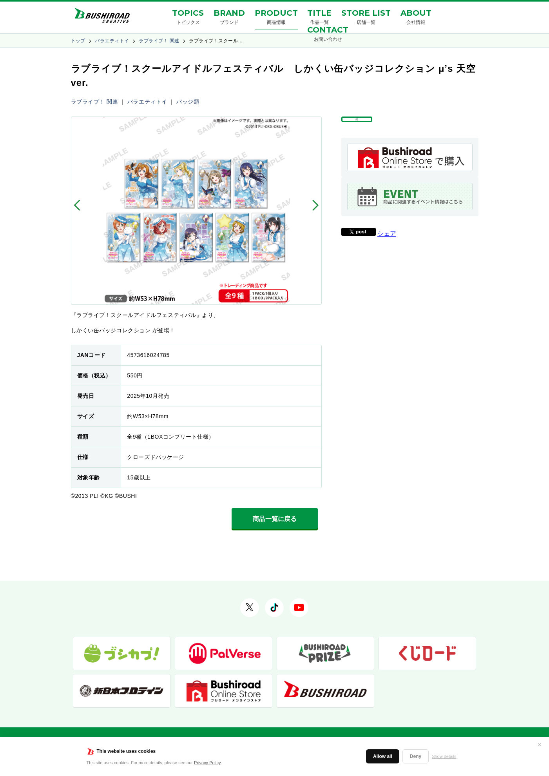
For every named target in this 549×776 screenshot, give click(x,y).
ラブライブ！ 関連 (159, 41)
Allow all (382, 756)
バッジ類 (187, 101)
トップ (78, 41)
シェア (386, 251)
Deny (415, 756)
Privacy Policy (207, 762)
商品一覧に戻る (275, 519)
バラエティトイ (112, 41)
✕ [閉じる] (539, 744)
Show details (444, 756)
